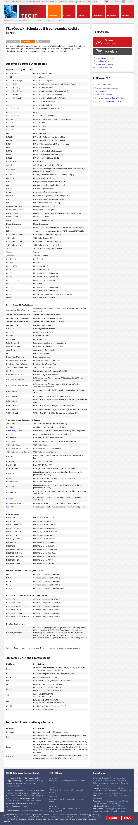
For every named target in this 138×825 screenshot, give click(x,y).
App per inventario (100, 803)
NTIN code (10, 473)
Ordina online (100, 91)
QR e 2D (39, 780)
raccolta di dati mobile (15, 801)
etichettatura (18, 783)
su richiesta (22, 806)
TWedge (38, 795)
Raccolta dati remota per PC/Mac (114, 801)
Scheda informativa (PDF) (104, 58)
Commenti (8, 821)
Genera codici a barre (13, 1)
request (51, 670)
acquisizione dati (12, 786)
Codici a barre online (102, 67)
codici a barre (29, 780)
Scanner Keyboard (116, 803)
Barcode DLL (103, 796)
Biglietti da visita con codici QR (85, 1)
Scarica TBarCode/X (103, 84)
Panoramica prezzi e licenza (106, 88)
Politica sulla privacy (89, 819)
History (39, 41)
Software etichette (100, 783)
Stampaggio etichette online (115, 808)
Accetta (113, 817)
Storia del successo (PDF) (104, 64)
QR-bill (81, 507)
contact (66, 648)
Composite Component (42, 599)
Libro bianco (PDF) (101, 61)
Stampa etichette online (31, 1)
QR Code (9, 499)
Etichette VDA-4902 (49, 1)
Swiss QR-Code (11, 507)
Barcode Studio (30, 793)
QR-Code (52, 51)
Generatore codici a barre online (106, 811)
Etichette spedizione (65, 1)
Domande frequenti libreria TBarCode (110, 98)
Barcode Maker (106, 788)
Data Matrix (42, 51)
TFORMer (9, 793)
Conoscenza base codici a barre (108, 101)
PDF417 (26, 51)
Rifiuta (128, 817)
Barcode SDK (119, 788)
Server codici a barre (113, 793)
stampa (9, 783)
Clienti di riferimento (103, 94)
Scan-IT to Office (12, 798)
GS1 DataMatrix (11, 441)
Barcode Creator (109, 778)
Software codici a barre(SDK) (115, 780)
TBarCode (18, 793)
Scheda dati (26, 41)
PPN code (10, 486)
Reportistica (115, 783)
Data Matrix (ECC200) (14, 431)
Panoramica (11, 41)
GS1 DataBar (10, 170)
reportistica (29, 783)
